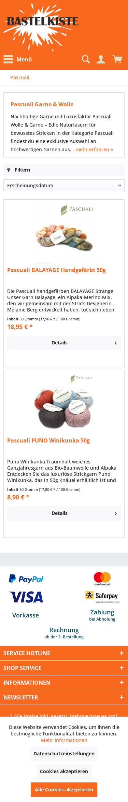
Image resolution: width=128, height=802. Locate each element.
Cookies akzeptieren (64, 771)
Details (84, 342)
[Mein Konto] (101, 59)
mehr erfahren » (94, 149)
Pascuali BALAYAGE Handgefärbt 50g (56, 270)
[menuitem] (19, 59)
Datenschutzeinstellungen (64, 753)
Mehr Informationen (64, 740)
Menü (17, 59)
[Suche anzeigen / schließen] (85, 59)
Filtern (18, 169)
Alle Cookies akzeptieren (64, 789)
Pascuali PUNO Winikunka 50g (48, 440)
